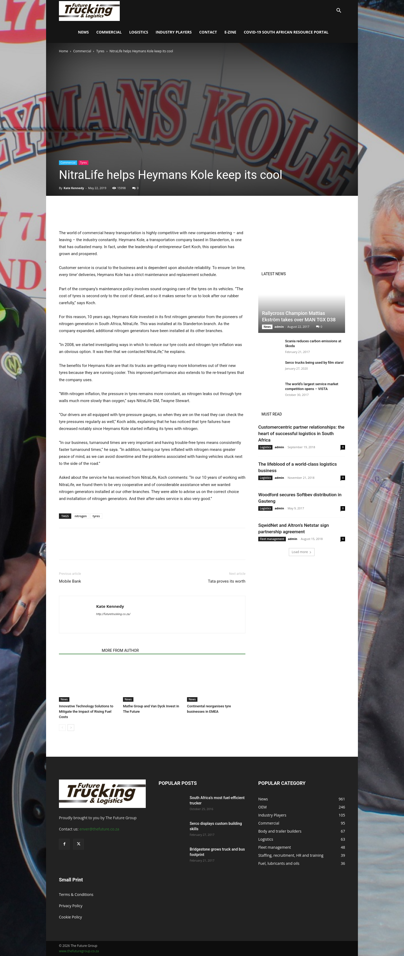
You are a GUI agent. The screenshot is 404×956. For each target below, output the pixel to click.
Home (63, 51)
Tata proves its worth (226, 581)
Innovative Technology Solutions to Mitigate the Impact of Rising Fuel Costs (86, 711)
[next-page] (71, 727)
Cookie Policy (70, 917)
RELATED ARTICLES (78, 650)
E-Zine (230, 32)
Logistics (138, 32)
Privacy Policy (70, 905)
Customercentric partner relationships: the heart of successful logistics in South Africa (301, 433)
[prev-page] (62, 727)
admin (279, 327)
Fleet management (272, 539)
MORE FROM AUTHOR (120, 650)
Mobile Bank (70, 581)
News (83, 32)
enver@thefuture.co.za (99, 829)
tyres (96, 516)
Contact (208, 32)
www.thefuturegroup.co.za (79, 951)
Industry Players (174, 32)
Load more (302, 552)
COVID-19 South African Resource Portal (286, 32)
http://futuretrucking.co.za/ (113, 614)
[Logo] (89, 10)
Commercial (109, 32)
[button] (338, 11)
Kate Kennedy (73, 188)
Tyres (100, 51)
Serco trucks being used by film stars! (314, 363)
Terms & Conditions (76, 894)
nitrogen (81, 516)
